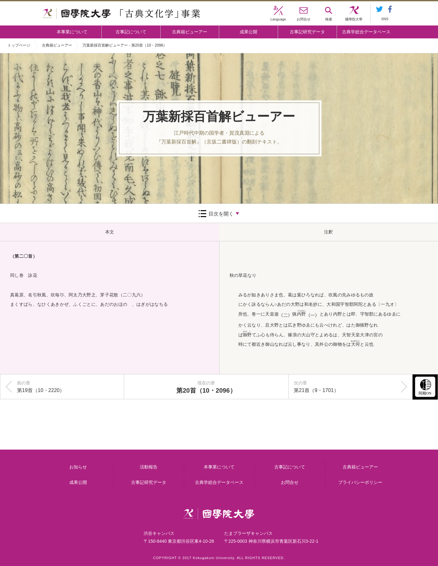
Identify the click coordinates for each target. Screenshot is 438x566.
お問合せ (290, 482)
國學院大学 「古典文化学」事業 (121, 13)
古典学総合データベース (366, 31)
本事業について (72, 31)
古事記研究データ (307, 31)
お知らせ (78, 466)
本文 (109, 231)
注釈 (328, 231)
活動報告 (148, 466)
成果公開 (248, 31)
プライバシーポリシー (360, 482)
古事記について (131, 31)
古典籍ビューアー (189, 31)
